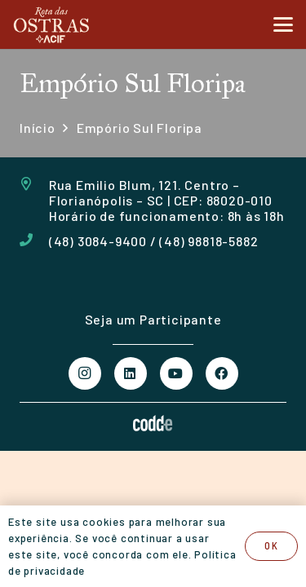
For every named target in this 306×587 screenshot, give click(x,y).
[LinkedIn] (130, 373)
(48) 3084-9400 (98, 241)
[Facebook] (222, 373)
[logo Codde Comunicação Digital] (153, 423)
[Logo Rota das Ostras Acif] (51, 25)
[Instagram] (85, 373)
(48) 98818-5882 (208, 241)
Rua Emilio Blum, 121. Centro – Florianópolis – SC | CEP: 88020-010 (161, 192)
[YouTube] (176, 373)
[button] (283, 24)
